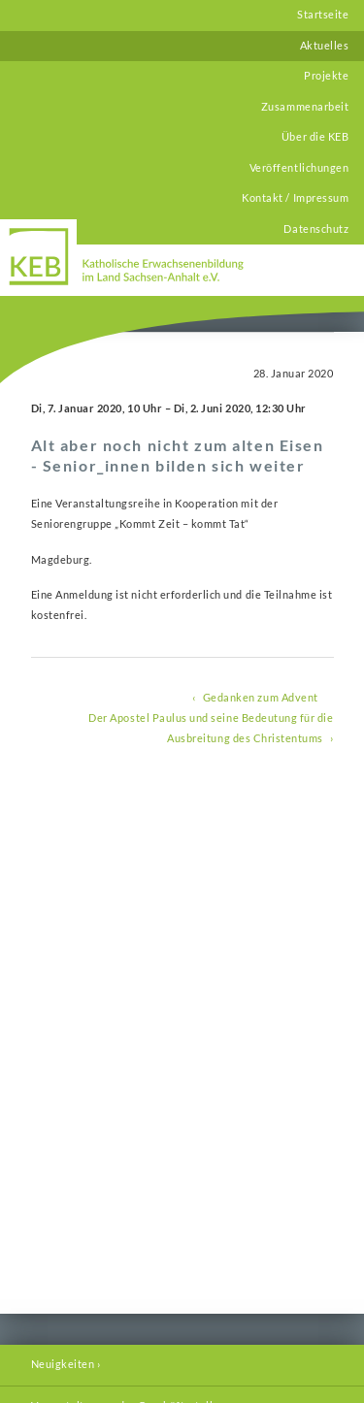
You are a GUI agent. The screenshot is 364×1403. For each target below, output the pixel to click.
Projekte (326, 76)
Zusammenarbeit (304, 107)
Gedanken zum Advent (260, 697)
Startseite (322, 14)
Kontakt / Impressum (295, 198)
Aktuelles (324, 45)
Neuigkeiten (63, 1364)
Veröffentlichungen (298, 168)
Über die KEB (314, 137)
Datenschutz (315, 229)
